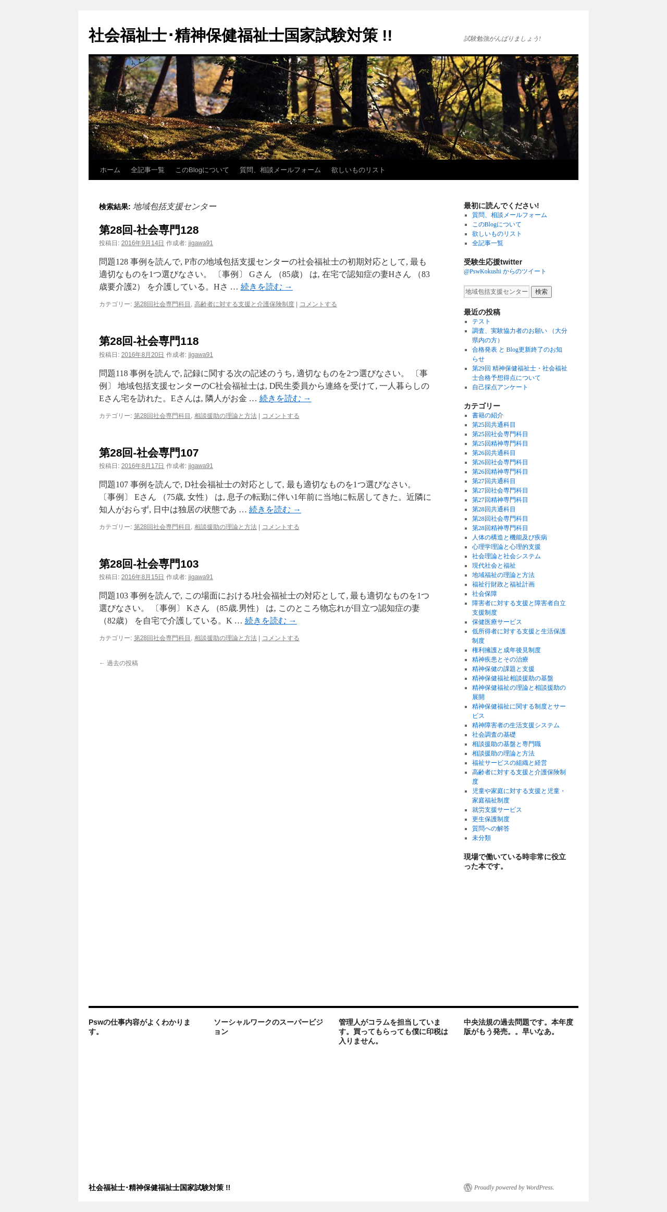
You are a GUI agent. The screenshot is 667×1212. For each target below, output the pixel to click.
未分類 (481, 838)
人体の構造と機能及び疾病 (509, 537)
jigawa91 (200, 243)
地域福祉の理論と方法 (503, 575)
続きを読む (267, 286)
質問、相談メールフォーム (280, 170)
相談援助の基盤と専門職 (506, 744)
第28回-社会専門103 (149, 564)
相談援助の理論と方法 (225, 415)
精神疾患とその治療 (500, 659)
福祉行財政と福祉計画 (503, 584)
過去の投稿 (118, 663)
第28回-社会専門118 (149, 341)
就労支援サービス (497, 809)
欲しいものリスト (358, 170)
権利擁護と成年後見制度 (506, 650)
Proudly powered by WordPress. (514, 1187)
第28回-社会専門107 (149, 453)
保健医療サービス (497, 622)
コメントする (318, 304)
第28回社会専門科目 (162, 304)
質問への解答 (491, 828)
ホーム (110, 170)
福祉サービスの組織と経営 (509, 762)
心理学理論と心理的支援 (506, 546)
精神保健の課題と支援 (503, 669)
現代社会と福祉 (494, 565)
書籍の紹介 (487, 415)
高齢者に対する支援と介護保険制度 (244, 304)
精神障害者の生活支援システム (516, 725)
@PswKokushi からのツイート (505, 271)
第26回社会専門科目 (500, 462)
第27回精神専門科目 (500, 499)
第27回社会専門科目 (500, 490)
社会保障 (484, 593)
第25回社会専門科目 (500, 434)
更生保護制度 (491, 819)
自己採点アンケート (500, 387)
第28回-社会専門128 (149, 230)
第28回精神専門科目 (500, 528)
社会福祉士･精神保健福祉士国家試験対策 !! (240, 35)
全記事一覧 (148, 170)
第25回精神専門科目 (500, 443)
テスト (481, 321)
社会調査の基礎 (494, 734)
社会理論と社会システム (506, 556)
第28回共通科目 (494, 509)
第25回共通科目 (494, 424)
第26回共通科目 (494, 453)
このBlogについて (202, 170)
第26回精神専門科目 (500, 471)
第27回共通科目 (494, 481)
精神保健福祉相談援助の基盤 (512, 678)
